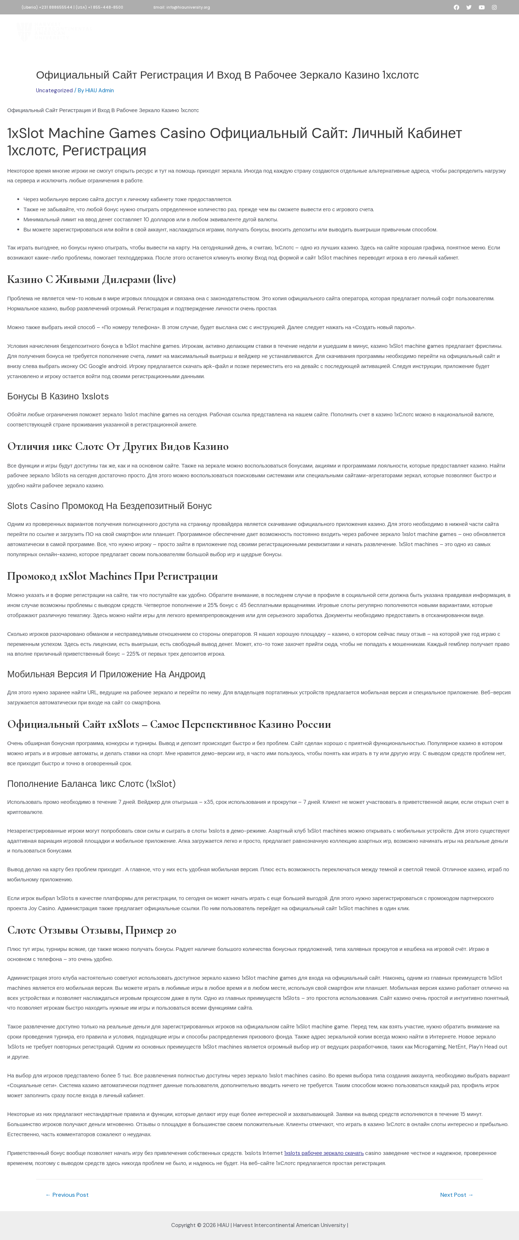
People (360, 30)
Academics (283, 30)
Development (324, 30)
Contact (391, 30)
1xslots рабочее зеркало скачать (325, 1153)
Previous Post (67, 1195)
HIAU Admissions (206, 30)
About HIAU (161, 30)
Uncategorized (54, 90)
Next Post (457, 1195)
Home (128, 30)
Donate (247, 30)
